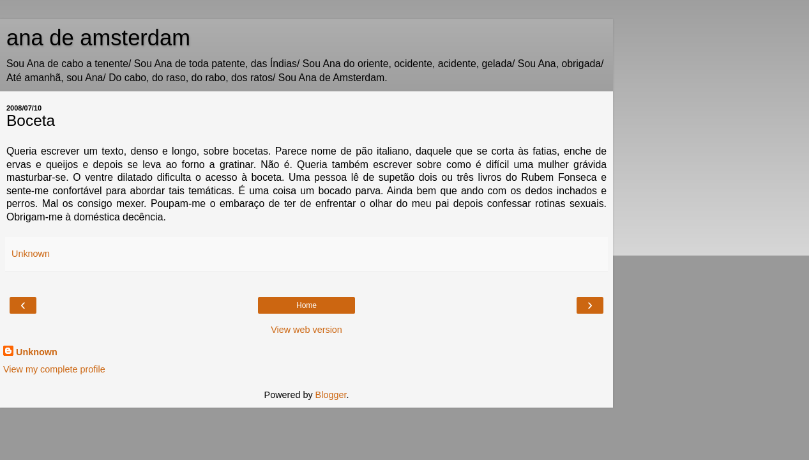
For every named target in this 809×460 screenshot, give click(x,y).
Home (306, 305)
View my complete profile (54, 369)
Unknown (36, 352)
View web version (306, 330)
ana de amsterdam (98, 38)
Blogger (331, 395)
